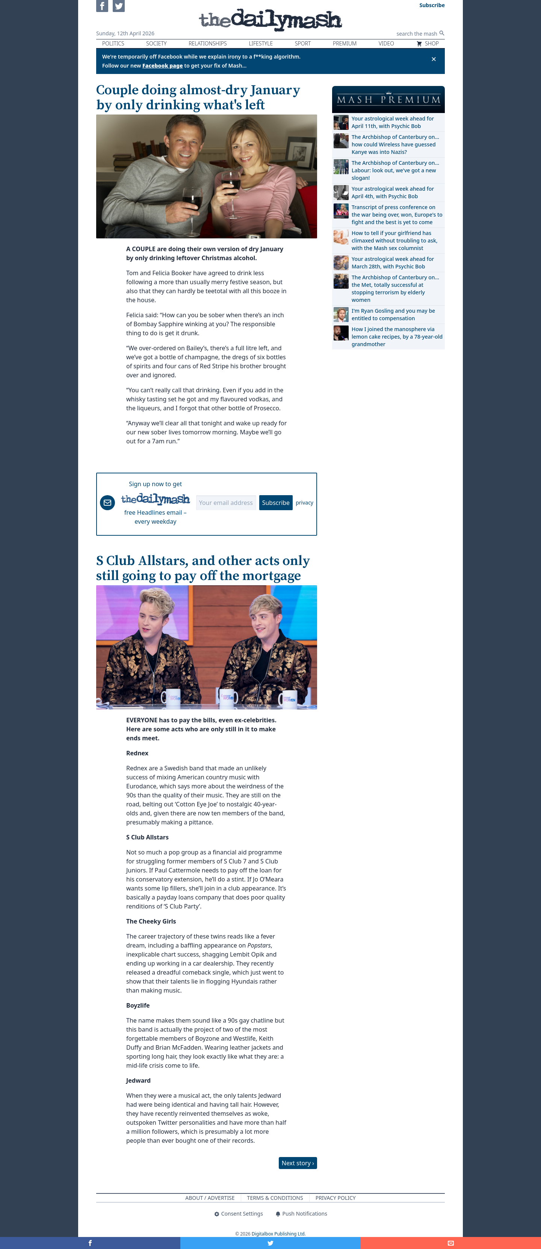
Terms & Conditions (275, 1197)
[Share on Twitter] (270, 1243)
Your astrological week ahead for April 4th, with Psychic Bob (393, 192)
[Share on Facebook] (90, 1243)
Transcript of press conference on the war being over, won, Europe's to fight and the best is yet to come (397, 214)
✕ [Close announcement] (434, 58)
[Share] (451, 1243)
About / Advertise (209, 1197)
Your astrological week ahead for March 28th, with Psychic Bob (393, 262)
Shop (427, 43)
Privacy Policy (336, 1197)
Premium (345, 43)
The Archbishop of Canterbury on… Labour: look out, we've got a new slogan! (395, 170)
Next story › (298, 1163)
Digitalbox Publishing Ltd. (279, 1234)
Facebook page (162, 65)
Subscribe (276, 503)
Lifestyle (261, 43)
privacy (304, 502)
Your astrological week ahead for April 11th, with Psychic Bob (393, 122)
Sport (303, 43)
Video (386, 43)
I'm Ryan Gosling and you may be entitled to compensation (393, 314)
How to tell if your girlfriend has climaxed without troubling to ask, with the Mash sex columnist (395, 240)
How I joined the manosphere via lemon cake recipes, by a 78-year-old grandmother (397, 336)
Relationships (208, 43)
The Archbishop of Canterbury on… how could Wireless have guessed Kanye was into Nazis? (395, 144)
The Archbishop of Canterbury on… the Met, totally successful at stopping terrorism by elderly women (395, 288)
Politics (113, 43)
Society (156, 43)
